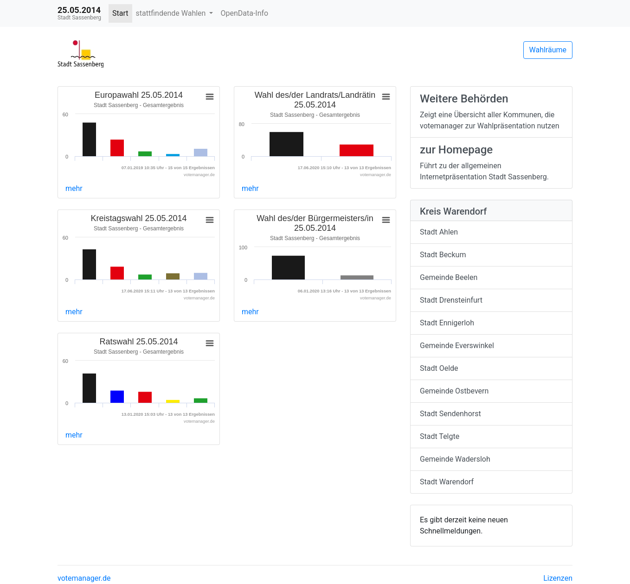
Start (120, 13)
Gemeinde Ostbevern (454, 391)
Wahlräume (548, 49)
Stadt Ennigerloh (447, 322)
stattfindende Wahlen (172, 13)
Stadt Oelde (439, 368)
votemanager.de (84, 578)
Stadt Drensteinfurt (451, 300)
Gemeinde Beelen (448, 277)
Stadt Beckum (443, 254)
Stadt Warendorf (447, 481)
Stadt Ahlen (439, 232)
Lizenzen (557, 578)
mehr (74, 188)
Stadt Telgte (439, 436)
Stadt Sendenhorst (450, 413)
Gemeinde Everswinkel (457, 345)
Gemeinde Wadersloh (455, 459)
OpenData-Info (244, 13)
